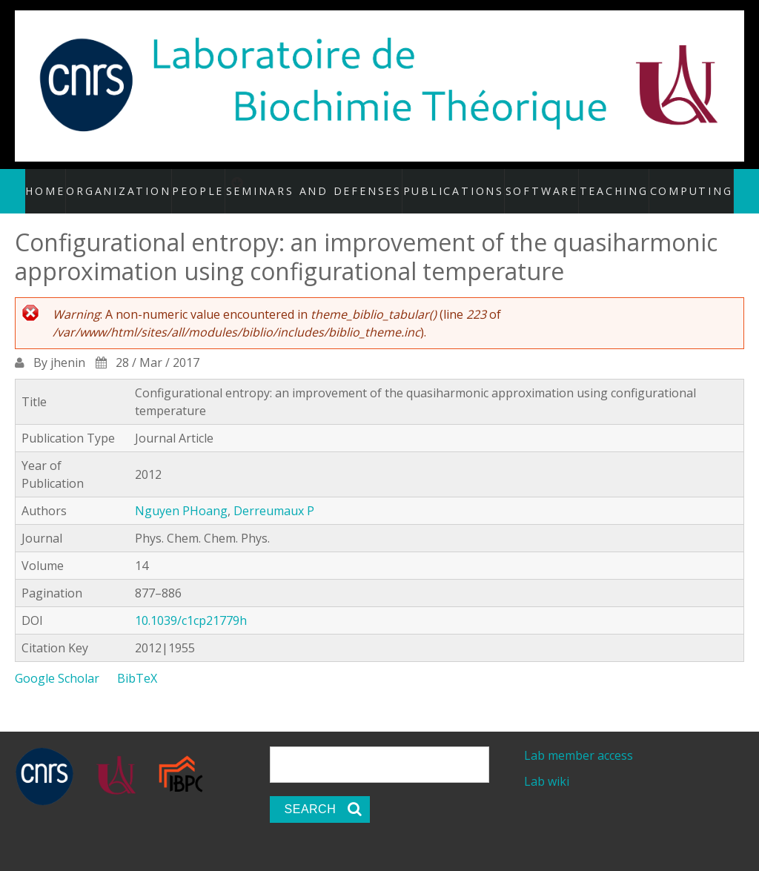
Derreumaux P (273, 495)
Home (68, 183)
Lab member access (578, 740)
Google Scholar (57, 663)
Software (531, 183)
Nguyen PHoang (181, 495)
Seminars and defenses (335, 183)
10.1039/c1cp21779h (191, 605)
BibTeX (137, 663)
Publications (450, 183)
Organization (139, 183)
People (217, 183)
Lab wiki (546, 766)
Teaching (601, 183)
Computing (674, 183)
